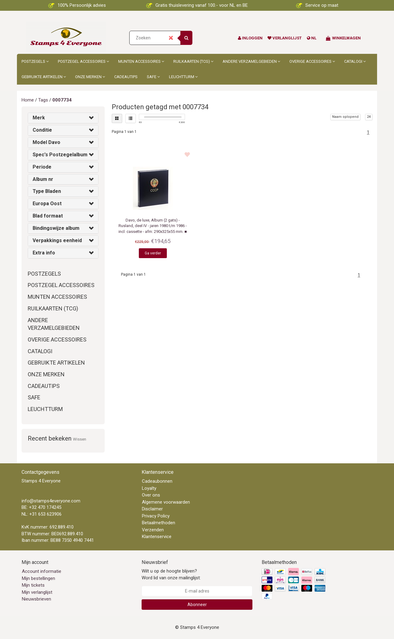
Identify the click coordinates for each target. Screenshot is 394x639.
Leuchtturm (183, 76)
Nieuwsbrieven (36, 599)
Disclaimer (152, 509)
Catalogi (355, 61)
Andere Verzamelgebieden (251, 61)
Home (28, 100)
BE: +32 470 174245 (41, 507)
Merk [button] (39, 118)
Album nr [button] (43, 179)
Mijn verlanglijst (37, 592)
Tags (43, 100)
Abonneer (197, 604)
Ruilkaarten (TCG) (193, 61)
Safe (153, 76)
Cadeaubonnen (157, 481)
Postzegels (35, 61)
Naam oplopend (345, 117)
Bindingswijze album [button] (56, 228)
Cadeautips (126, 76)
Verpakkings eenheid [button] (57, 240)
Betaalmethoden (158, 522)
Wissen (79, 439)
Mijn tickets (33, 585)
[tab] (63, 118)
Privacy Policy (156, 516)
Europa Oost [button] (47, 203)
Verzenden (153, 530)
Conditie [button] (42, 130)
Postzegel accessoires (83, 61)
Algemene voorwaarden (166, 502)
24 (369, 117)
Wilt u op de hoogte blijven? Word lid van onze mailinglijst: (171, 574)
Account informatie (41, 571)
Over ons (151, 495)
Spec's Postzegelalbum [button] (60, 155)
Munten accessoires (141, 61)
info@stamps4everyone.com (51, 501)
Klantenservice (156, 536)
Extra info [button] (44, 253)
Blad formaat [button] (48, 216)
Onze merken (90, 76)
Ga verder (153, 253)
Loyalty (149, 488)
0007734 (62, 100)
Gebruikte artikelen (44, 76)
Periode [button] (42, 167)
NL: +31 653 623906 (42, 514)
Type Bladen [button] (47, 191)
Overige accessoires (312, 61)
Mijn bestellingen (38, 578)
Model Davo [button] (46, 142)
